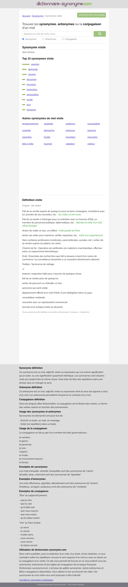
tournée (48, 143)
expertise (27, 137)
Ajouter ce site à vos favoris (91, 15)
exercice (91, 130)
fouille (47, 137)
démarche (49, 130)
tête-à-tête (27, 143)
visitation (70, 143)
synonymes (47, 24)
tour (29, 104)
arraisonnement (30, 123)
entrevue (70, 130)
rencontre (92, 137)
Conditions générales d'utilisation (36, 580)
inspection (32, 89)
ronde (30, 99)
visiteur (91, 143)
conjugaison (92, 24)
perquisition (33, 94)
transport (31, 109)
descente (33, 69)
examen (35, 64)
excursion (31, 79)
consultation (93, 123)
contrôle (26, 130)
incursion (31, 84)
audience (70, 123)
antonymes (66, 24)
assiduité (48, 123)
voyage (32, 74)
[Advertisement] (64, 172)
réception (71, 137)
